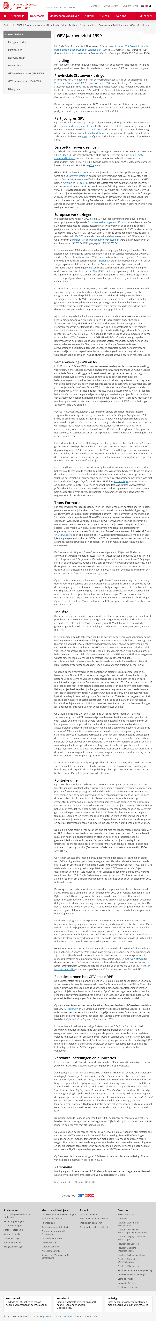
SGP (62, 155)
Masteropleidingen (12, 1225)
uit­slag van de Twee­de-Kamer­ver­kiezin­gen (96, 239)
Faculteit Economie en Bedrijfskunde (128, 1224)
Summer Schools (11, 1234)
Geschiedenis (143, 25)
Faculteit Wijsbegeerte (129, 1266)
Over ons (123, 1210)
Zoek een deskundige (52, 1218)
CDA (91, 165)
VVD (140, 959)
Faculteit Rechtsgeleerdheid (131, 1255)
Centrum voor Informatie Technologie (54, 1232)
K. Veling (67, 182)
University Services (127, 1283)
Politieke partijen (88, 25)
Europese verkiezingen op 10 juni (76, 126)
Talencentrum (48, 1222)
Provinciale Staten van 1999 (69, 83)
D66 (84, 136)
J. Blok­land (102, 260)
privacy (47, 1316)
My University (111, 5)
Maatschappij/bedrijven (55, 1210)
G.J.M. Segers (65, 534)
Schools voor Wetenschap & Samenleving (55, 1256)
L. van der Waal (90, 271)
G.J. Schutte (117, 126)
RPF (140, 64)
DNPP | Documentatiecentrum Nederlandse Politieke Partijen (47, 25)
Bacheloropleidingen (13, 1221)
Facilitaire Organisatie (128, 1287)
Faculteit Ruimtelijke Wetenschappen (128, 1260)
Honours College (11, 1238)
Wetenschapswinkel (51, 1250)
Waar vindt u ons (126, 1214)
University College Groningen (132, 1274)
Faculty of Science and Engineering (135, 1270)
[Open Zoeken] (146, 16)
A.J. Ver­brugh (71, 1008)
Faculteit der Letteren (128, 1243)
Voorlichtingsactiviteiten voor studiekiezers (17, 1216)
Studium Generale (50, 1246)
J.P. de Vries (82, 182)
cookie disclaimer (64, 1316)
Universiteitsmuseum (52, 1238)
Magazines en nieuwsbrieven (94, 1218)
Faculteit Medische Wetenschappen (127, 1249)
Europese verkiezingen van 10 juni (106, 222)
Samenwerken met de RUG (55, 1227)
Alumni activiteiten (89, 1214)
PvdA (132, 959)
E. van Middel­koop (95, 133)
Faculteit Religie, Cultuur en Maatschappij (131, 1238)
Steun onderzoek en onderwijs (95, 1227)
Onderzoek (8, 25)
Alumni (84, 1210)
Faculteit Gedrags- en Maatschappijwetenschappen (132, 1231)
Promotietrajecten (12, 1242)
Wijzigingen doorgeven (91, 1222)
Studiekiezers (10, 1210)
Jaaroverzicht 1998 (99, 83)
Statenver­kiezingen (77, 175)
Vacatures (122, 1218)
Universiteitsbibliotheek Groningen (59, 1214)
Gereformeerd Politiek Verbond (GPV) (117, 25)
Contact (95, 5)
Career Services (49, 1242)
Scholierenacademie (13, 1229)
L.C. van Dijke (121, 481)
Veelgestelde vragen (13, 1246)
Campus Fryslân (125, 1278)
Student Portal (130, 5)
